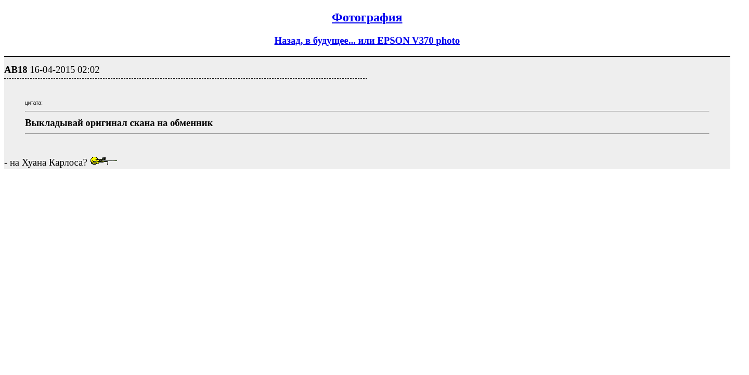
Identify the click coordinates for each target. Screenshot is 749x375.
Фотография (367, 17)
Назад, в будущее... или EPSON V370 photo (367, 40)
